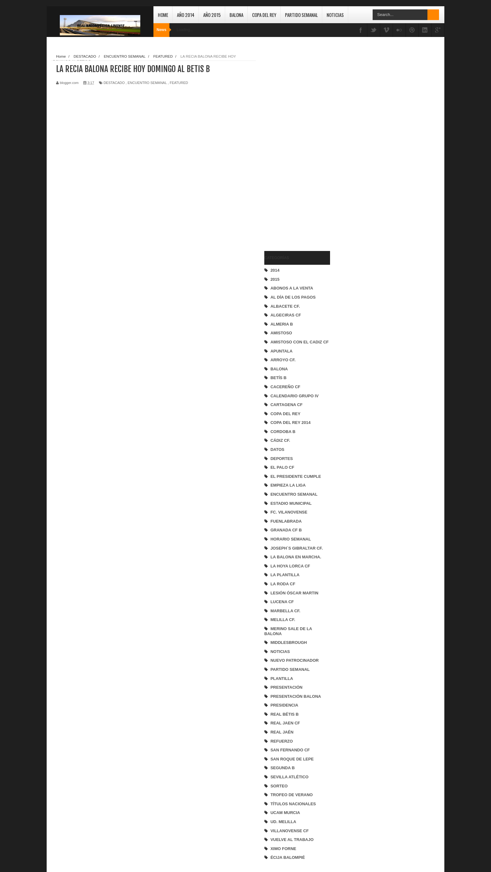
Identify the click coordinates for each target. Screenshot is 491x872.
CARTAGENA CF (287, 404)
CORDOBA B (283, 431)
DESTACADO (114, 83)
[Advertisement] (289, 146)
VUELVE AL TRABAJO (292, 839)
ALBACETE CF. (285, 306)
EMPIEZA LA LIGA (288, 485)
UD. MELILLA (283, 821)
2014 (275, 270)
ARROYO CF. (283, 360)
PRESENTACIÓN (286, 687)
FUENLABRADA (286, 521)
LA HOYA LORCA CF (290, 566)
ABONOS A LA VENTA (292, 288)
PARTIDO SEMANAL (290, 669)
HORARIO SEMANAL (291, 539)
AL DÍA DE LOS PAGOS (293, 297)
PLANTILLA (282, 678)
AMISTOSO (281, 333)
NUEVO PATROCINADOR (295, 660)
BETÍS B (279, 377)
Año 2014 (185, 14)
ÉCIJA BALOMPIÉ (288, 857)
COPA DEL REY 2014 (291, 422)
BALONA (279, 369)
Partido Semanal (301, 14)
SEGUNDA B (283, 767)
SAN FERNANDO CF (290, 750)
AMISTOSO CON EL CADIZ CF (300, 342)
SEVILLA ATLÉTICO (290, 777)
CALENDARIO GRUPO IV (295, 396)
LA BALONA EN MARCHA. (296, 557)
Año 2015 (212, 14)
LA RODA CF (283, 584)
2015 (275, 279)
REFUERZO (282, 741)
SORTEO (279, 786)
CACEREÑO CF (285, 386)
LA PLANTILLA (285, 574)
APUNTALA (282, 351)
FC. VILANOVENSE (289, 512)
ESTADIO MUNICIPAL (291, 503)
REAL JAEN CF (285, 723)
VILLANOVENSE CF (290, 830)
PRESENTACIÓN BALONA (296, 696)
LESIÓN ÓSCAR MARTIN (294, 593)
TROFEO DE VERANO (292, 794)
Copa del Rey (264, 14)
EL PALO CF (282, 467)
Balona (236, 14)
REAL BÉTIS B (285, 714)
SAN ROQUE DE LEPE (292, 759)
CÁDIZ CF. (280, 440)
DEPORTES (282, 458)
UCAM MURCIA (285, 812)
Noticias (335, 14)
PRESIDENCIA (284, 705)
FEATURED (179, 83)
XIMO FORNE (283, 848)
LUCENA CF (282, 601)
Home (163, 14)
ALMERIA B (282, 324)
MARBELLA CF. (286, 610)
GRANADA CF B (286, 530)
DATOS (277, 449)
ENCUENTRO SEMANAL (294, 494)
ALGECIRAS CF (286, 315)
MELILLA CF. (283, 619)
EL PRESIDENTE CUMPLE (296, 476)
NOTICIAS (280, 651)
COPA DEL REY (286, 413)
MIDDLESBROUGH (289, 642)
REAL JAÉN (282, 732)
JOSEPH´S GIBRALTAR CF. (297, 548)
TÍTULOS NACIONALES (293, 804)
